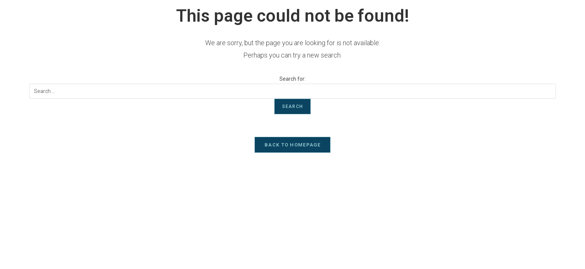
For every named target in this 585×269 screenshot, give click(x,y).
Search (292, 106)
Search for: (292, 79)
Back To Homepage (292, 145)
